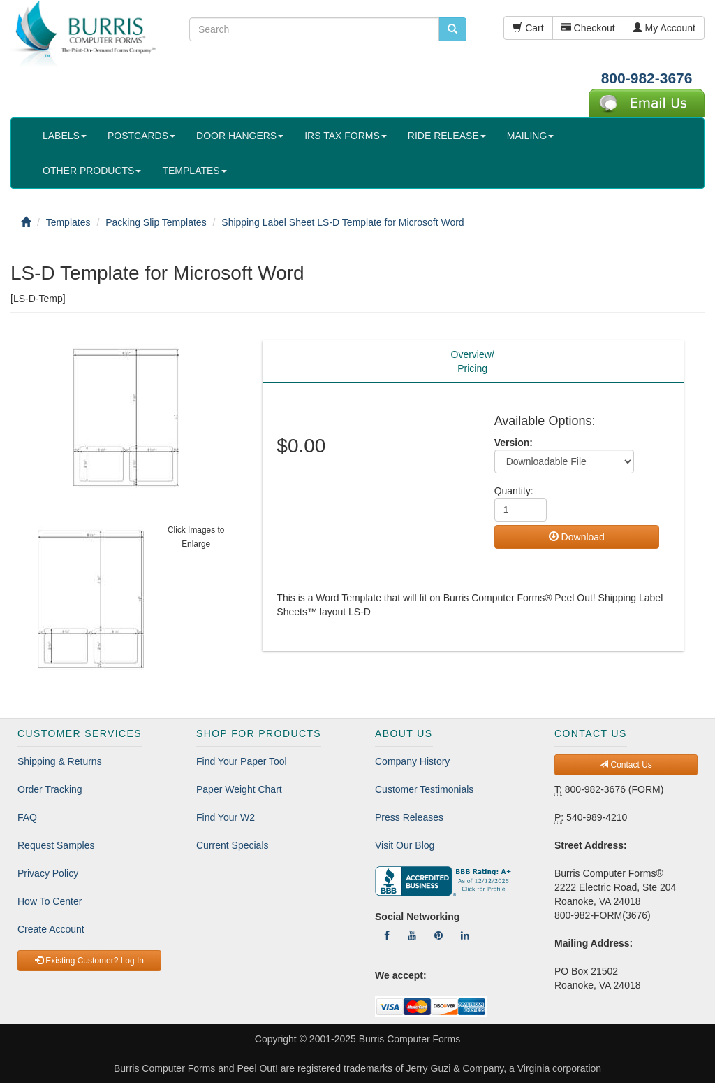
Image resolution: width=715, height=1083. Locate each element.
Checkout (588, 28)
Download (577, 537)
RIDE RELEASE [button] (447, 135)
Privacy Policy (47, 873)
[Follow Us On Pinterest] (438, 935)
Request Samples (56, 845)
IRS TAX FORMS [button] (345, 135)
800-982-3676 (647, 78)
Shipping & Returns (59, 761)
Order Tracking (49, 789)
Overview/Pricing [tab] (472, 361)
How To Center (49, 901)
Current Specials (232, 845)
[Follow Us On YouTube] (412, 935)
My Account (664, 28)
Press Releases (409, 817)
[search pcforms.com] (452, 29)
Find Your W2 (225, 817)
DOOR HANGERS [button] (239, 135)
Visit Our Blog (404, 845)
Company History (412, 761)
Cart (528, 28)
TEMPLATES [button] (194, 170)
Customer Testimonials (424, 789)
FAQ (27, 817)
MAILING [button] (530, 135)
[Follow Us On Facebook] (387, 935)
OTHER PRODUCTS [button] (92, 170)
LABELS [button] (65, 135)
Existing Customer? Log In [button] (89, 961)
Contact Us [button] (626, 765)
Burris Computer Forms (409, 1039)
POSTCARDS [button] (141, 135)
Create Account (50, 929)
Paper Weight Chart (239, 789)
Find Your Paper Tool (241, 761)
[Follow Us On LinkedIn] (465, 935)
